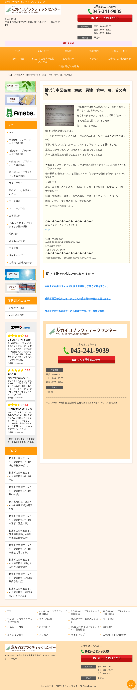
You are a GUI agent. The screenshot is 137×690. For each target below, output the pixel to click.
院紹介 (68, 51)
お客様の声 (68, 58)
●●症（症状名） (17, 315)
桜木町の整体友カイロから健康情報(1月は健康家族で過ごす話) (20, 549)
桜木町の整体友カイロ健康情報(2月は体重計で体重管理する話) (20, 534)
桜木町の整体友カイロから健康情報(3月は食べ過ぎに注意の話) (20, 520)
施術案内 (94, 51)
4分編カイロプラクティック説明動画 (21, 142)
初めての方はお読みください (20, 192)
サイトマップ (16, 255)
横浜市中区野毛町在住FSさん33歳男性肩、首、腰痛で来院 (74, 311)
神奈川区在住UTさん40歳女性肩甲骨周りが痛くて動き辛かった (77, 286)
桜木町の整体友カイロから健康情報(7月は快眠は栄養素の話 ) (20, 462)
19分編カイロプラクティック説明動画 (20, 174)
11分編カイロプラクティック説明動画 (20, 163)
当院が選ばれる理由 (68, 66)
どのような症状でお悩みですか (43, 60)
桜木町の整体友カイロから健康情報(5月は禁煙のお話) (20, 491)
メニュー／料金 (119, 51)
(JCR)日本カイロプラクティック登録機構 (21, 225)
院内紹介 (13, 233)
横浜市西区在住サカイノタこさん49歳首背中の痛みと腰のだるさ (78, 298)
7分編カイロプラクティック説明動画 (21, 152)
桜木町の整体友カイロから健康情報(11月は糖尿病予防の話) (21, 578)
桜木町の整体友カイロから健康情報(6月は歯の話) (20, 476)
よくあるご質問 (17, 241)
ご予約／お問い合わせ (119, 58)
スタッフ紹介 (17, 58)
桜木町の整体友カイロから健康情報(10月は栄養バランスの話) (21, 592)
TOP (17, 51)
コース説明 (14, 201)
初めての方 (43, 51)
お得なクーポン (17, 308)
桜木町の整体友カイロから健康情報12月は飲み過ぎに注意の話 (20, 563)
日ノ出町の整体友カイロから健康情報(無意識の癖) (21, 505)
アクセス (94, 58)
